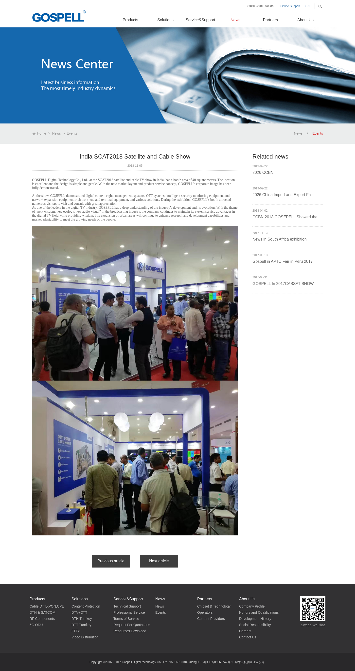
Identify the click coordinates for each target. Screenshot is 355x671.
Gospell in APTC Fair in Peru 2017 (282, 261)
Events (72, 133)
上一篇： (111, 561)
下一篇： (159, 561)
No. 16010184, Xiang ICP (185, 662)
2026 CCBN (262, 172)
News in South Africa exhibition (279, 239)
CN (307, 6)
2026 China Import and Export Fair (282, 195)
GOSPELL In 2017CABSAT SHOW (283, 284)
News (56, 133)
